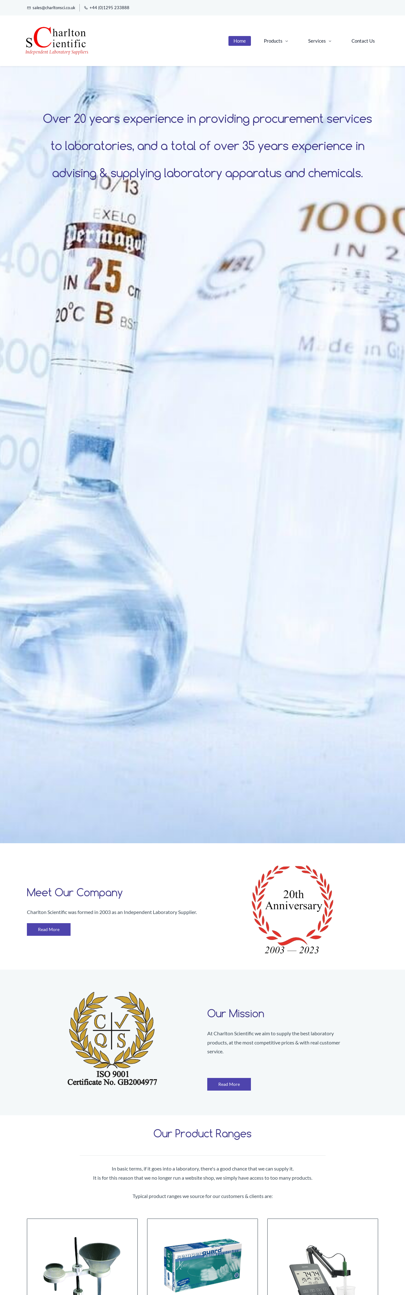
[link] (293, 870)
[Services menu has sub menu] (319, 41)
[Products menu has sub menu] (275, 41)
